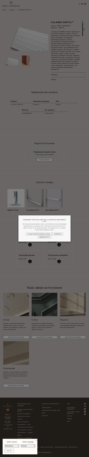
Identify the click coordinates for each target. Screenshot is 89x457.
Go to (9, 450)
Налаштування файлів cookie (38, 234)
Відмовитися (44, 237)
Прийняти (58, 234)
